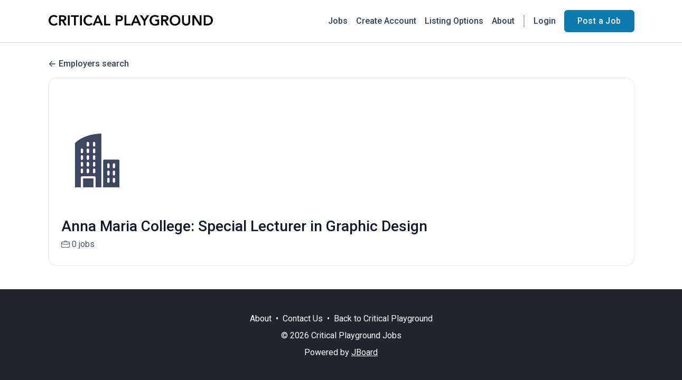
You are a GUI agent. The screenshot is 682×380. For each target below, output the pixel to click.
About (503, 21)
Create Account (386, 21)
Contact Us (303, 319)
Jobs (338, 21)
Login (545, 21)
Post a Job (599, 21)
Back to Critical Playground (383, 319)
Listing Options (454, 21)
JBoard (364, 352)
